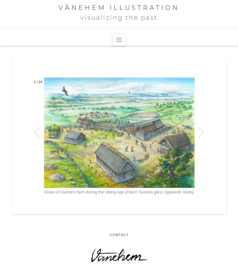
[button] (119, 40)
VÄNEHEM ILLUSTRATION (119, 8)
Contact (119, 235)
